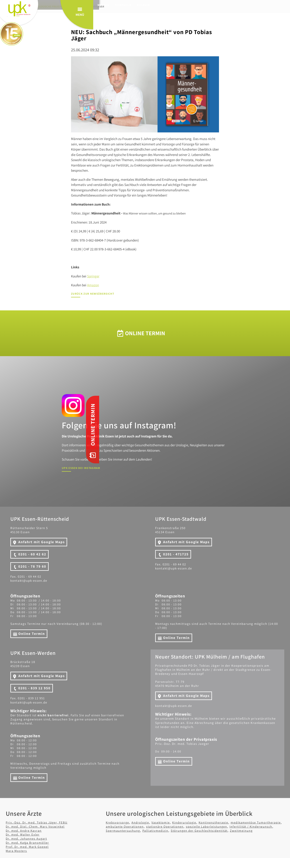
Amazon (93, 285)
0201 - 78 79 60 (32, 566)
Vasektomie (166, 822)
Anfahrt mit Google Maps (41, 542)
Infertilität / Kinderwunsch (130, 830)
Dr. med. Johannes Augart (29, 838)
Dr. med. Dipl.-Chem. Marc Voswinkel (39, 826)
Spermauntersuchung (175, 830)
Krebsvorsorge (118, 822)
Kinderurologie (192, 822)
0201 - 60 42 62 (32, 554)
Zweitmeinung (158, 834)
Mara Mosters (18, 850)
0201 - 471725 (176, 554)
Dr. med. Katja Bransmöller (30, 842)
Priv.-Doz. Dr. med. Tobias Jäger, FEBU (40, 822)
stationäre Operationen (200, 826)
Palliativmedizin (211, 830)
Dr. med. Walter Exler (24, 834)
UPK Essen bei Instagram (81, 468)
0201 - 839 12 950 (34, 688)
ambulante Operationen (155, 826)
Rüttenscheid (89, 5)
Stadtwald (131, 5)
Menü (269, 18)
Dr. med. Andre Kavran (26, 830)
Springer (93, 276)
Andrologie (143, 822)
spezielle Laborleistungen (247, 826)
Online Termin (31, 633)
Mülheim (151, 5)
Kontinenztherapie (224, 822)
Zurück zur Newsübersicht (92, 293)
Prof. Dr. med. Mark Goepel (30, 846)
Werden (111, 5)
